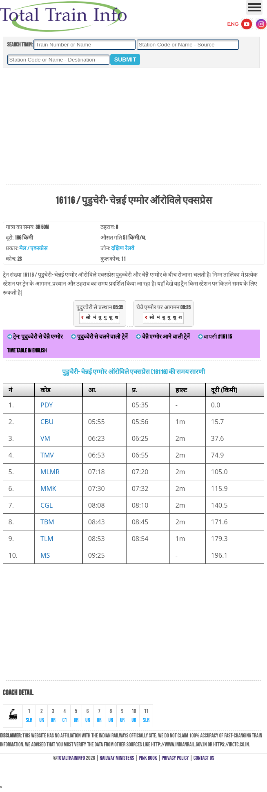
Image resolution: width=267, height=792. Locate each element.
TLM (46, 538)
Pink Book (148, 758)
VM (45, 438)
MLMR (50, 471)
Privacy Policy (175, 758)
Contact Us (204, 758)
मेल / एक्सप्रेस (33, 248)
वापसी (215, 336)
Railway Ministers (117, 758)
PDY (46, 404)
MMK (48, 488)
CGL (46, 505)
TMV (47, 455)
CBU (46, 421)
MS (45, 555)
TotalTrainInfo (71, 758)
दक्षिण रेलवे (122, 248)
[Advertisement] (133, 127)
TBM (47, 521)
